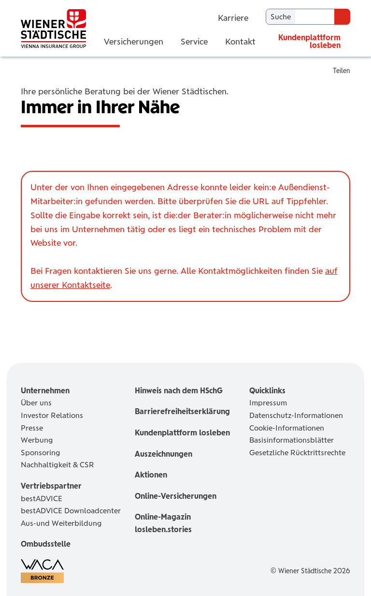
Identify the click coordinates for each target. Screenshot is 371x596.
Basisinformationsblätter (291, 440)
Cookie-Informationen (286, 427)
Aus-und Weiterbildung (61, 523)
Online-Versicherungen (175, 496)
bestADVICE (41, 498)
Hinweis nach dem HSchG (179, 390)
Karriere (233, 17)
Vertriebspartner (51, 486)
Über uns (36, 402)
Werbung (37, 440)
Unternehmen (45, 390)
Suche (281, 16)
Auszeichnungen (163, 454)
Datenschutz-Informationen (296, 415)
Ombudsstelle (46, 544)
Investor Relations (52, 415)
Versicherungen (133, 41)
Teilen (341, 70)
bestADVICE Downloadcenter (71, 510)
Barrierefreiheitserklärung (182, 411)
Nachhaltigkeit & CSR (57, 464)
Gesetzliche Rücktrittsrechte (297, 452)
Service (194, 41)
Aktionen (151, 474)
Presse (32, 427)
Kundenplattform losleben (309, 41)
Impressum (268, 402)
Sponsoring (40, 452)
